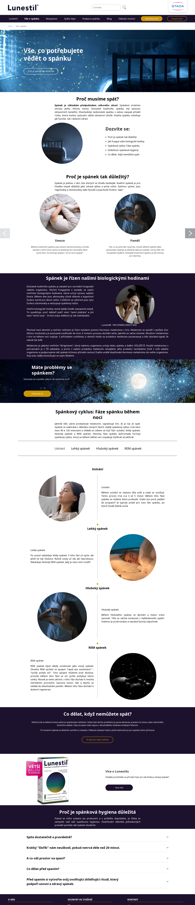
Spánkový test (151, 18)
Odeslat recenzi (126, 18)
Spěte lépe (70, 18)
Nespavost (51, 18)
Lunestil (13, 18)
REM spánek (133, 448)
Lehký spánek (80, 448)
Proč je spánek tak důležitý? (41, 71)
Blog (109, 18)
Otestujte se (37, 393)
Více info (119, 787)
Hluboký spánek (107, 448)
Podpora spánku (91, 18)
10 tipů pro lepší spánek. (97, 739)
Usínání (60, 448)
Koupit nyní (177, 18)
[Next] (190, 233)
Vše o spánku (31, 18)
